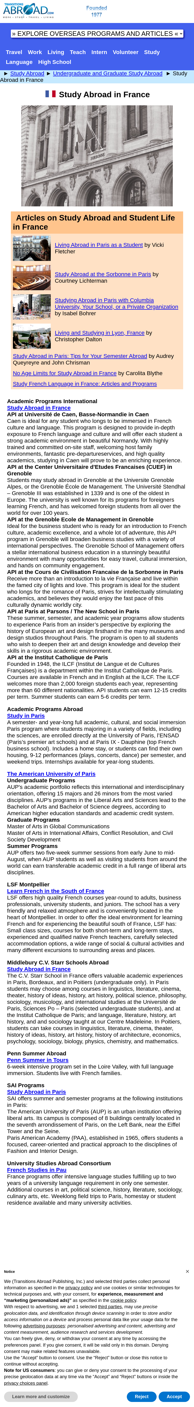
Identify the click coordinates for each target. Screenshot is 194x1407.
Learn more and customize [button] (41, 1396)
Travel (14, 52)
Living (55, 52)
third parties (110, 1306)
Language (19, 62)
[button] (187, 1271)
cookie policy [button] (123, 1300)
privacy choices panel (25, 1383)
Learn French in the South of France (55, 891)
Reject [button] (142, 1396)
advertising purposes (44, 1325)
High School (54, 62)
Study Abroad (27, 73)
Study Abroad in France (39, 408)
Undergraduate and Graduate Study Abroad (107, 73)
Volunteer (126, 52)
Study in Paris (26, 716)
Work (35, 52)
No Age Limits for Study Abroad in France (65, 373)
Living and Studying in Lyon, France (99, 333)
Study (152, 52)
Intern (99, 52)
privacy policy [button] (79, 1287)
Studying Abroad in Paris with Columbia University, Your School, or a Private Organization (116, 303)
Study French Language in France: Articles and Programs (85, 384)
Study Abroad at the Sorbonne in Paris (103, 274)
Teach (78, 52)
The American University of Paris (51, 774)
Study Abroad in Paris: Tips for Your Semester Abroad (80, 356)
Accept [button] (174, 1396)
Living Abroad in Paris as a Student (99, 245)
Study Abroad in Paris (36, 1092)
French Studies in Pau (36, 1170)
